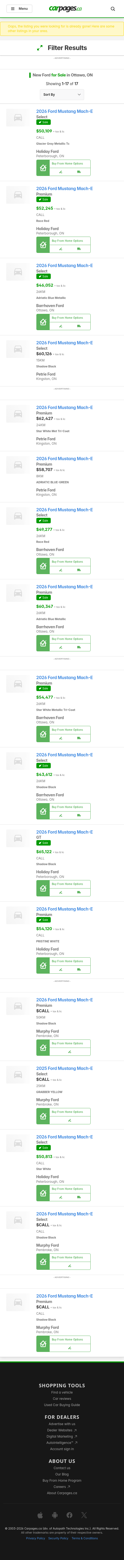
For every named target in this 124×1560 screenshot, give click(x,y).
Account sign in (62, 1449)
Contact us (62, 1468)
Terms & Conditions (85, 1538)
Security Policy (58, 1538)
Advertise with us (62, 1424)
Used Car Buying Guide (62, 1405)
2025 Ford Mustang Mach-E (64, 1068)
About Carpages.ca (62, 1493)
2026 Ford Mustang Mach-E (64, 111)
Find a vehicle (62, 1392)
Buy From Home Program (62, 1480)
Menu (19, 9)
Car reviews (62, 1399)
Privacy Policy (35, 1538)
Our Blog (62, 1474)
